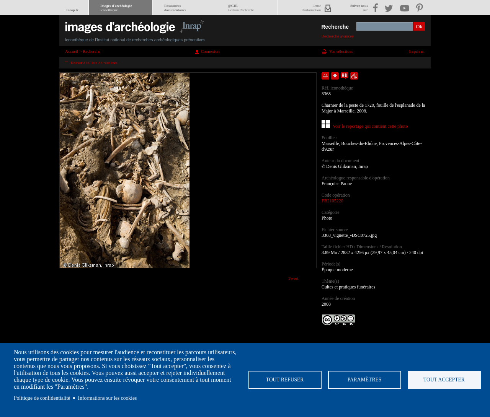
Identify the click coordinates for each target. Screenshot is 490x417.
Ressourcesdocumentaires (175, 8)
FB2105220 (332, 201)
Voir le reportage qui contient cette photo (370, 126)
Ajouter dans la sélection (325, 76)
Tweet (293, 278)
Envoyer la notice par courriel (354, 76)
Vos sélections (341, 51)
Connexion (210, 51)
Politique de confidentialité (42, 398)
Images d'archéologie (116, 8)
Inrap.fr (72, 10)
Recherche (335, 27)
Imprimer (417, 51)
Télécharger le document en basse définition (335, 76)
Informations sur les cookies (107, 398)
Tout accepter (444, 380)
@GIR (241, 8)
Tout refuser (285, 380)
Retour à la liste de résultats (94, 62)
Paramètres (365, 380)
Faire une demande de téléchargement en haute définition (344, 76)
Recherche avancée (337, 36)
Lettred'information (311, 8)
